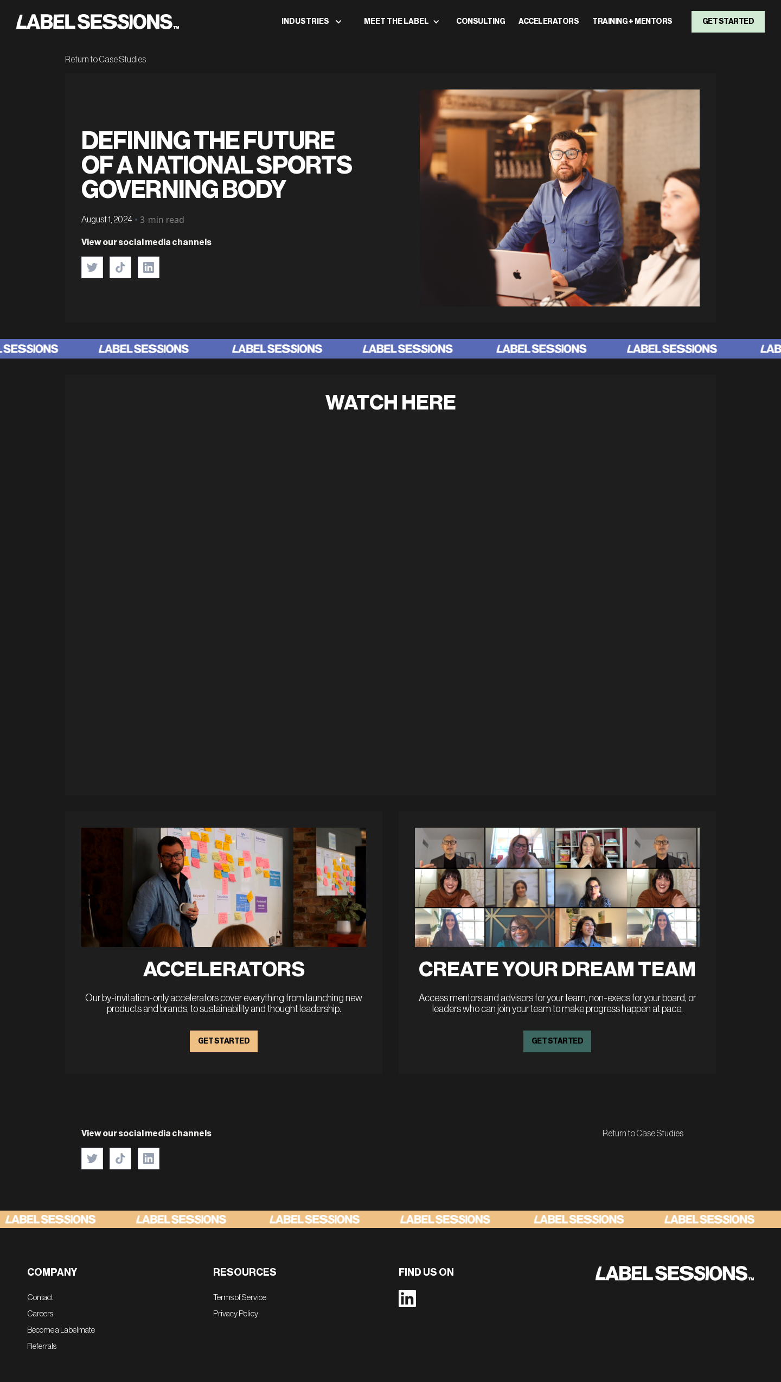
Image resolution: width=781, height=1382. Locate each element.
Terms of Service (239, 1298)
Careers (40, 1314)
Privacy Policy (235, 1314)
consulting (480, 21)
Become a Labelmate (61, 1330)
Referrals (41, 1346)
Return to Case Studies (105, 59)
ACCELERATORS (548, 21)
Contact (40, 1298)
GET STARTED (224, 1041)
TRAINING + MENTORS (632, 21)
